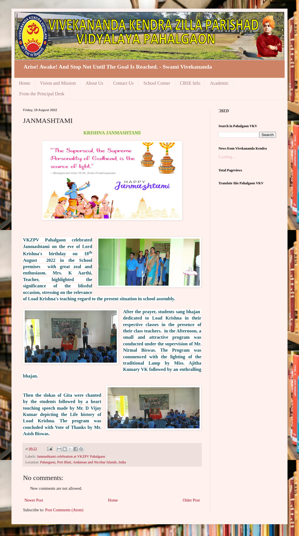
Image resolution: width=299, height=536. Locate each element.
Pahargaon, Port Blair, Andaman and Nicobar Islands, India (83, 462)
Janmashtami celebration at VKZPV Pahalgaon (71, 456)
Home (24, 83)
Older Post (191, 500)
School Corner (156, 83)
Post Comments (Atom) (64, 510)
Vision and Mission (58, 83)
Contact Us (123, 83)
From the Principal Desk (41, 93)
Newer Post (33, 500)
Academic (219, 83)
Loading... (226, 157)
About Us (94, 83)
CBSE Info (190, 83)
